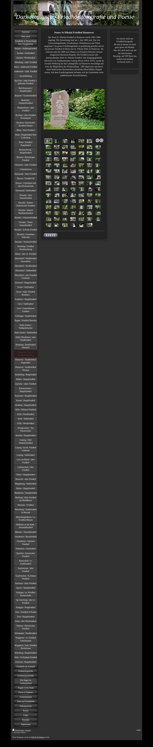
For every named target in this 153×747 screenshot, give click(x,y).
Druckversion (18, 730)
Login (139, 730)
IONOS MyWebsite (37, 737)
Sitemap (28, 730)
